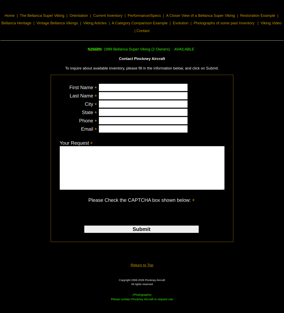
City (91, 104)
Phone (88, 120)
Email (89, 129)
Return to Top (142, 273)
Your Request (76, 143)
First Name (83, 87)
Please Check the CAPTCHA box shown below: (141, 208)
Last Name (83, 95)
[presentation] (141, 220)
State (89, 112)
